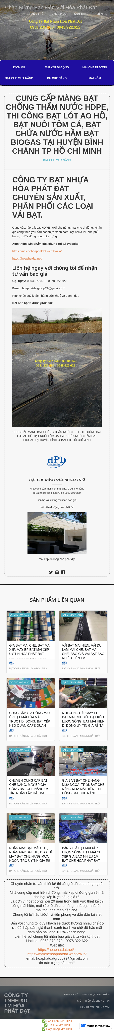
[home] (50, 6)
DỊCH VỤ (19, 67)
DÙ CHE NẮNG (57, 78)
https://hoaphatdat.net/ (27, 258)
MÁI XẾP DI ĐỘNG (57, 67)
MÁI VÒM (95, 78)
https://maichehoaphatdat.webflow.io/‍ (57, 954)
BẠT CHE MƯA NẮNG (19, 78)
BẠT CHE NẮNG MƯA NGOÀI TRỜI (57, 480)
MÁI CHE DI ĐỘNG (94, 67)
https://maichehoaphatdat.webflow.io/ (37, 251)
